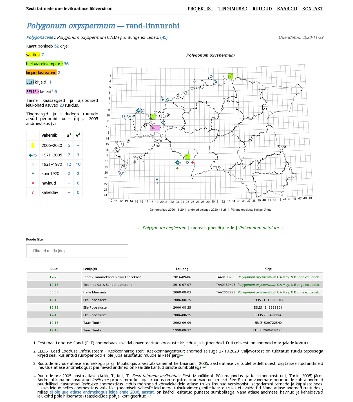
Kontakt (312, 9)
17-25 (54, 277)
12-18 (54, 307)
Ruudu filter (35, 239)
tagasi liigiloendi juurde (212, 227)
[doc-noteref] (47, 82)
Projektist (200, 9)
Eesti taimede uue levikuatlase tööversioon (69, 8)
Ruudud (262, 9)
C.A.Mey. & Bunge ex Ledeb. (278, 277)
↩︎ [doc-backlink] (308, 342)
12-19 (54, 300)
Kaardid (287, 9)
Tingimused (232, 9)
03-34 (54, 292)
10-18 (54, 284)
